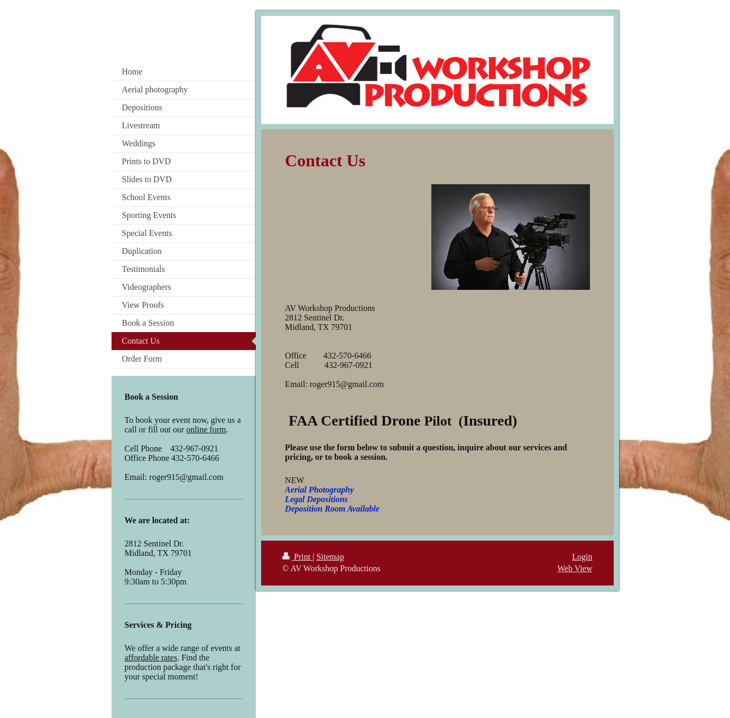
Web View (574, 568)
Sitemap (330, 556)
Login (582, 556)
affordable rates (151, 657)
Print (297, 556)
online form (206, 429)
